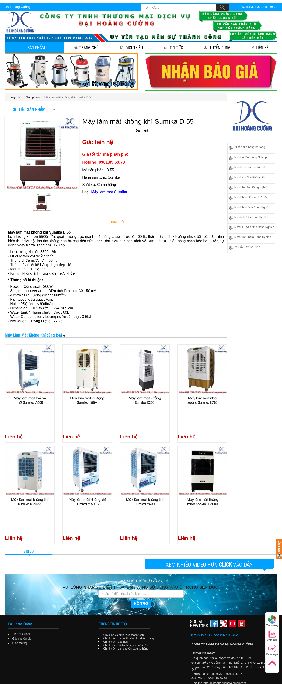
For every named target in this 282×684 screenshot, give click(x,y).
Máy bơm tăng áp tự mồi (250, 167)
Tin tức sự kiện (21, 580)
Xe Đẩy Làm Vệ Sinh (247, 247)
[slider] (163, 130)
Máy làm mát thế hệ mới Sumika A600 (30, 400)
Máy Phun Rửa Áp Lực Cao (251, 197)
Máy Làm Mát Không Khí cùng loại (33, 334)
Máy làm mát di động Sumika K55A (87, 400)
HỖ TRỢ (141, 550)
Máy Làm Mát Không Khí (250, 177)
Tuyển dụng (217, 47)
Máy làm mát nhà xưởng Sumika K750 (202, 400)
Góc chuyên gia (21, 585)
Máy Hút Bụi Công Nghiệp (250, 157)
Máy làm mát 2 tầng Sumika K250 (145, 400)
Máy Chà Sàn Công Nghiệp (251, 187)
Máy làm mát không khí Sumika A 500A (87, 474)
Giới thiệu (131, 47)
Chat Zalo (272, 635)
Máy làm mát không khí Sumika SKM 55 (29, 474)
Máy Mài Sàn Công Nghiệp (251, 217)
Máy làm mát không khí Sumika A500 (144, 474)
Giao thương (20, 589)
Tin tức (173, 47)
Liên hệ (260, 47)
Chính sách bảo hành (116, 588)
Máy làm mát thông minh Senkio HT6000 (202, 474)
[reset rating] (153, 129)
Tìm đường (272, 621)
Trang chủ (86, 47)
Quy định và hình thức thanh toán (123, 581)
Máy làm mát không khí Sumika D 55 (138, 121)
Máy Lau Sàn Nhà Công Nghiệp (254, 227)
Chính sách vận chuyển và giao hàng (125, 595)
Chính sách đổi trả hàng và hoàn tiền (125, 591)
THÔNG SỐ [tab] (116, 222)
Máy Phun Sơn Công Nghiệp (252, 207)
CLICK (225, 510)
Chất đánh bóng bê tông (249, 147)
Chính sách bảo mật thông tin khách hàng (128, 584)
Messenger (272, 650)
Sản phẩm (34, 47)
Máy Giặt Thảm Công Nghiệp (252, 237)
